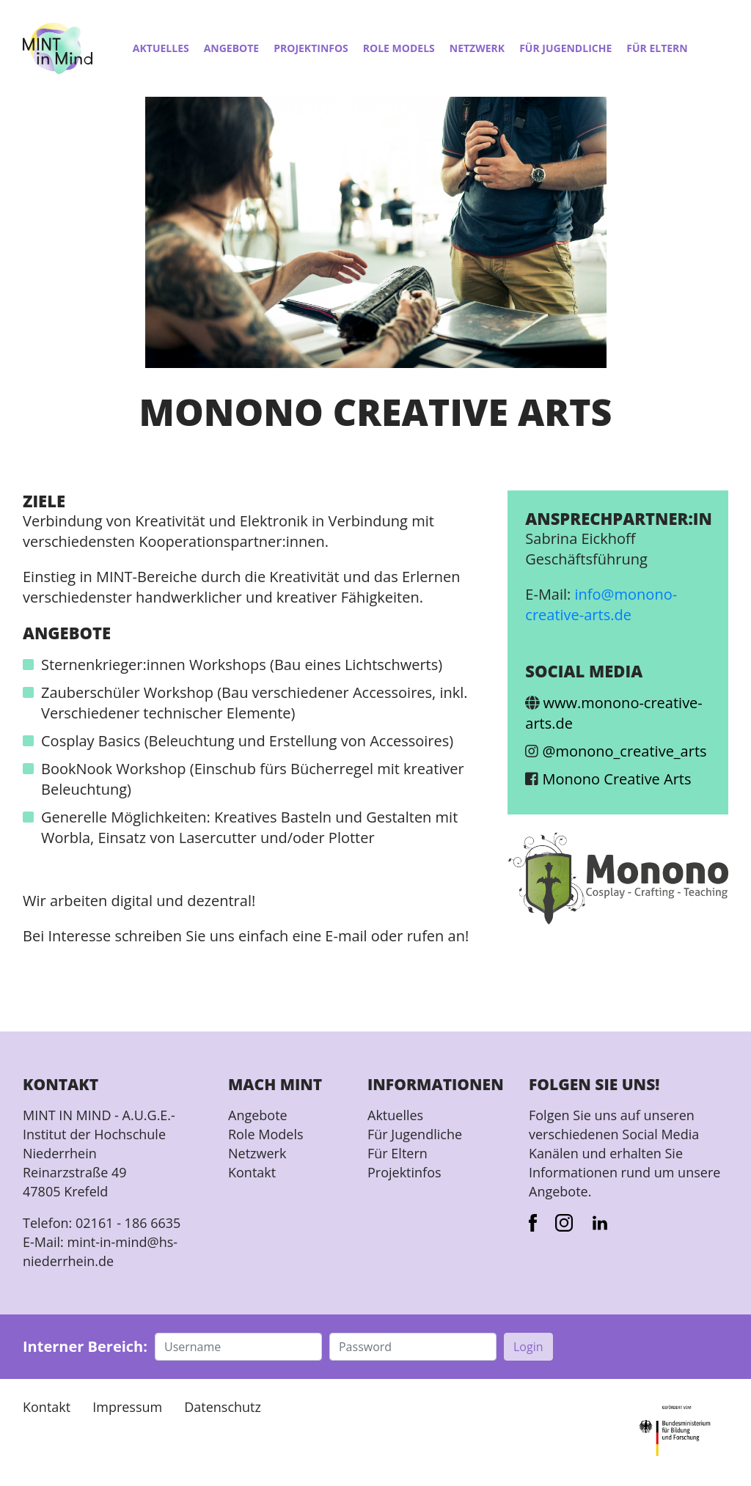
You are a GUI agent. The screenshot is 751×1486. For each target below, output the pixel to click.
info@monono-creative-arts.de (601, 604)
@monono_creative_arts (625, 751)
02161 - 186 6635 (128, 1223)
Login (528, 1347)
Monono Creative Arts (617, 779)
